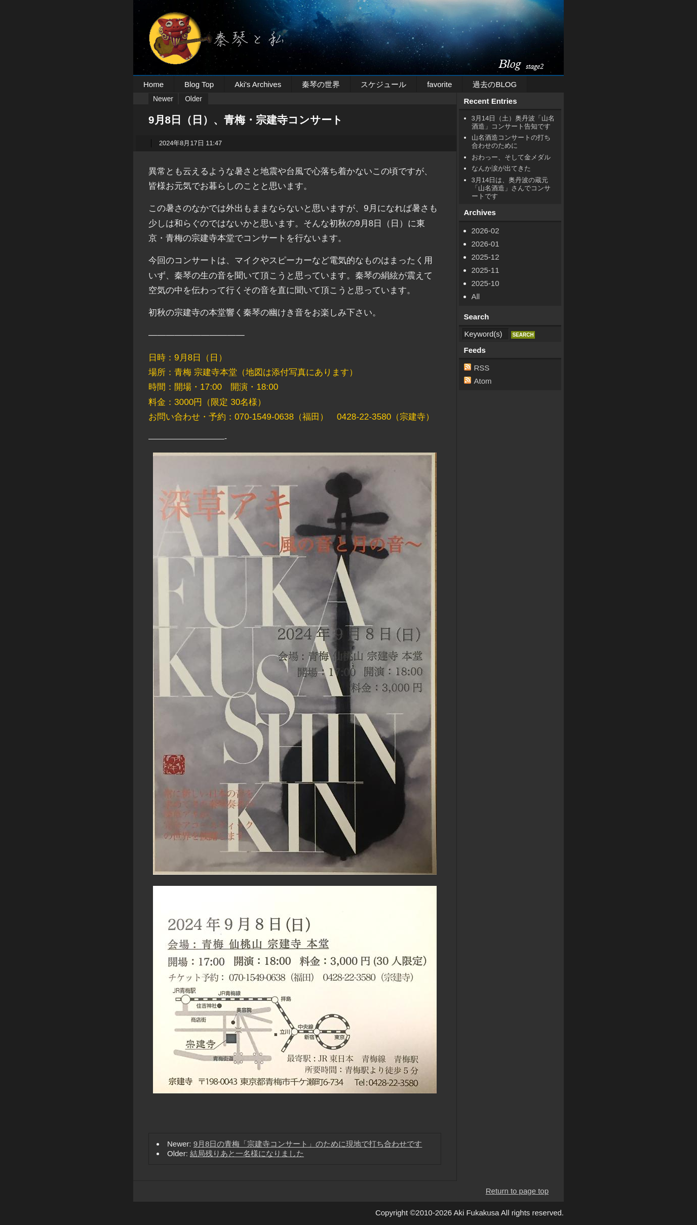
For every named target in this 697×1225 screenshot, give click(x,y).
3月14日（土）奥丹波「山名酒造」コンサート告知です (513, 122)
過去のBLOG (495, 84)
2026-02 (485, 230)
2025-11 (485, 270)
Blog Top (199, 84)
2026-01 (485, 243)
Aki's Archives (258, 84)
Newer (163, 99)
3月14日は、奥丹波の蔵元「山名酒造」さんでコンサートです (511, 188)
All (476, 296)
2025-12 (485, 257)
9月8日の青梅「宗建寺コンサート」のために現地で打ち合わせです (307, 1143)
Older (193, 99)
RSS (482, 367)
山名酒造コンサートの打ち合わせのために (511, 141)
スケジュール (383, 84)
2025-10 (485, 283)
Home (153, 84)
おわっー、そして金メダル (511, 157)
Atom (483, 381)
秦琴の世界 (321, 84)
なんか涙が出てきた (501, 168)
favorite (439, 84)
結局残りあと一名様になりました (247, 1153)
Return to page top (517, 1191)
